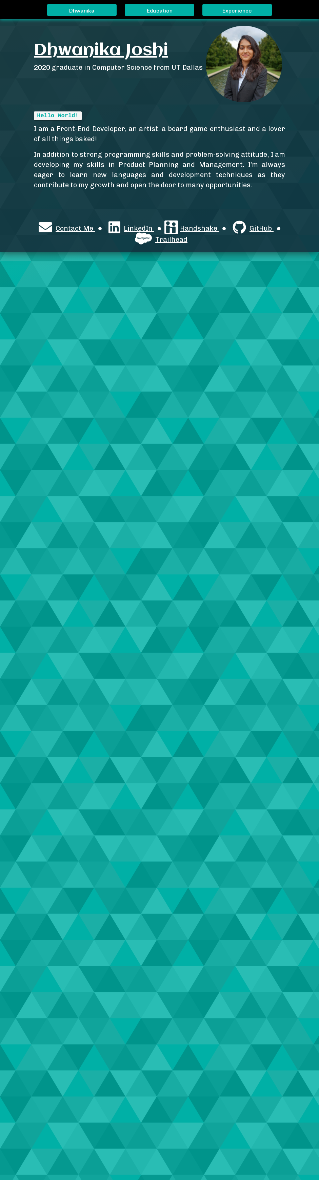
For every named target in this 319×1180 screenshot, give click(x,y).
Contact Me (67, 228)
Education (160, 10)
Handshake (191, 228)
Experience (237, 10)
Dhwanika (82, 10)
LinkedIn (131, 228)
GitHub (253, 228)
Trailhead (161, 239)
